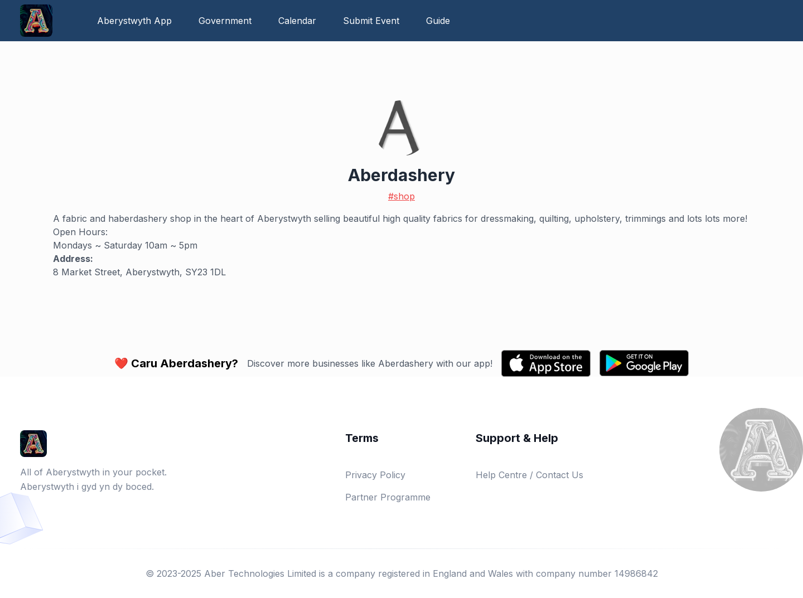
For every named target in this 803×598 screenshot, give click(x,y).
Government (225, 20)
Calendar (297, 20)
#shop (401, 196)
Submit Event (371, 20)
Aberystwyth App (134, 20)
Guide (438, 20)
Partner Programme (387, 497)
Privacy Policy (375, 474)
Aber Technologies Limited (260, 573)
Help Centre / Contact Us (529, 474)
